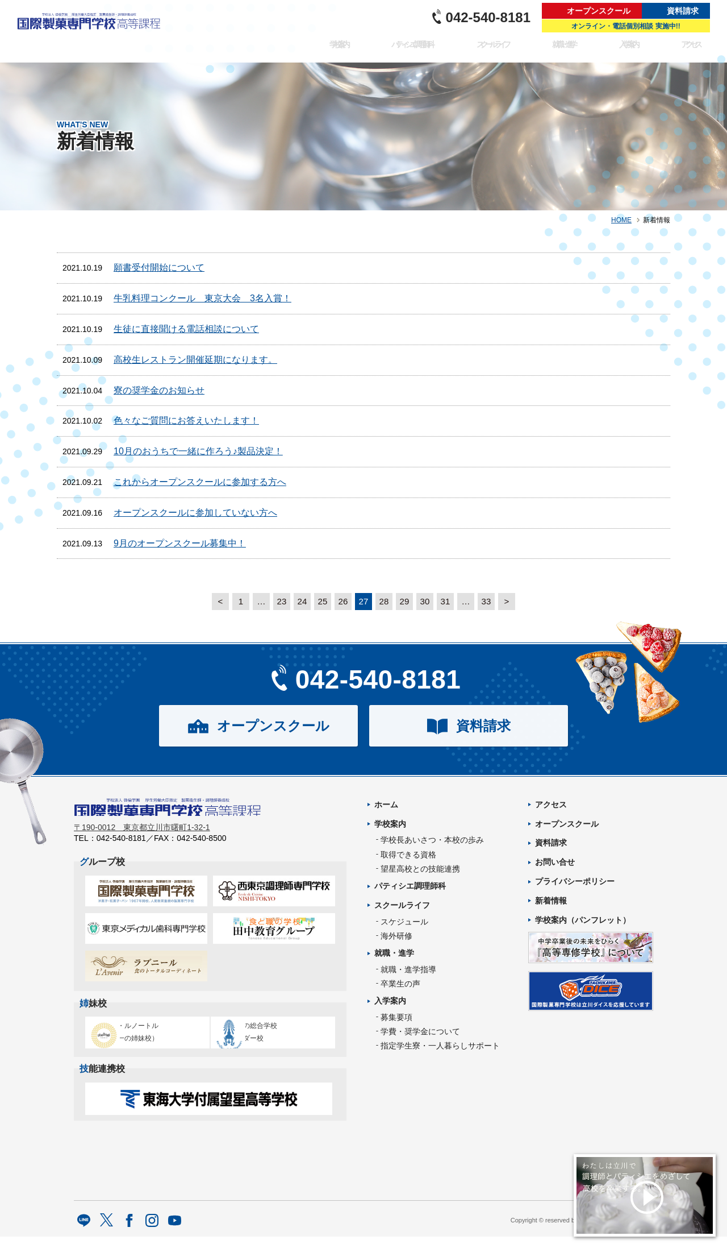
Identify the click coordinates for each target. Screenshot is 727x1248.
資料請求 (683, 10)
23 (282, 601)
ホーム (386, 804)
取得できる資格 (408, 854)
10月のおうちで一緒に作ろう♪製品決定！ (198, 451)
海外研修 (396, 935)
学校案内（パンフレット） (582, 919)
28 (384, 601)
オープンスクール (598, 10)
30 (425, 601)
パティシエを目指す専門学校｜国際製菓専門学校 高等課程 (92, 31)
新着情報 (551, 900)
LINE (84, 1232)
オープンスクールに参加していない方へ (195, 512)
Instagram (152, 1232)
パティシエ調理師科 (396, 49)
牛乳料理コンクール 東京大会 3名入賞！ (202, 298)
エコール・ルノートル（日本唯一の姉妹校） (142, 1037)
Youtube (175, 1232)
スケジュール (404, 921)
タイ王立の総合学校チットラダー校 (269, 1037)
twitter (106, 1232)
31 (445, 601)
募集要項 (396, 1017)
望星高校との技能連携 (420, 868)
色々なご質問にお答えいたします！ (186, 420)
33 (486, 601)
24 (302, 601)
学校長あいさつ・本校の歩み (432, 839)
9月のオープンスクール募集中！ (180, 543)
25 (322, 601)
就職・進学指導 (408, 969)
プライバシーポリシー (575, 881)
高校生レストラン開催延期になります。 (195, 359)
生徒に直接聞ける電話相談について (186, 329)
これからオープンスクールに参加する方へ (200, 482)
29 (404, 601)
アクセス (692, 49)
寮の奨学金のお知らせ (159, 390)
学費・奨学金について (420, 1031)
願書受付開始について (159, 267)
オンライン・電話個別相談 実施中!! (625, 26)
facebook (129, 1232)
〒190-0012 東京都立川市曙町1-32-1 (142, 834)
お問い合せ (555, 861)
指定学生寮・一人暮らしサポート (440, 1045)
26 (343, 601)
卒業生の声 (400, 983)
